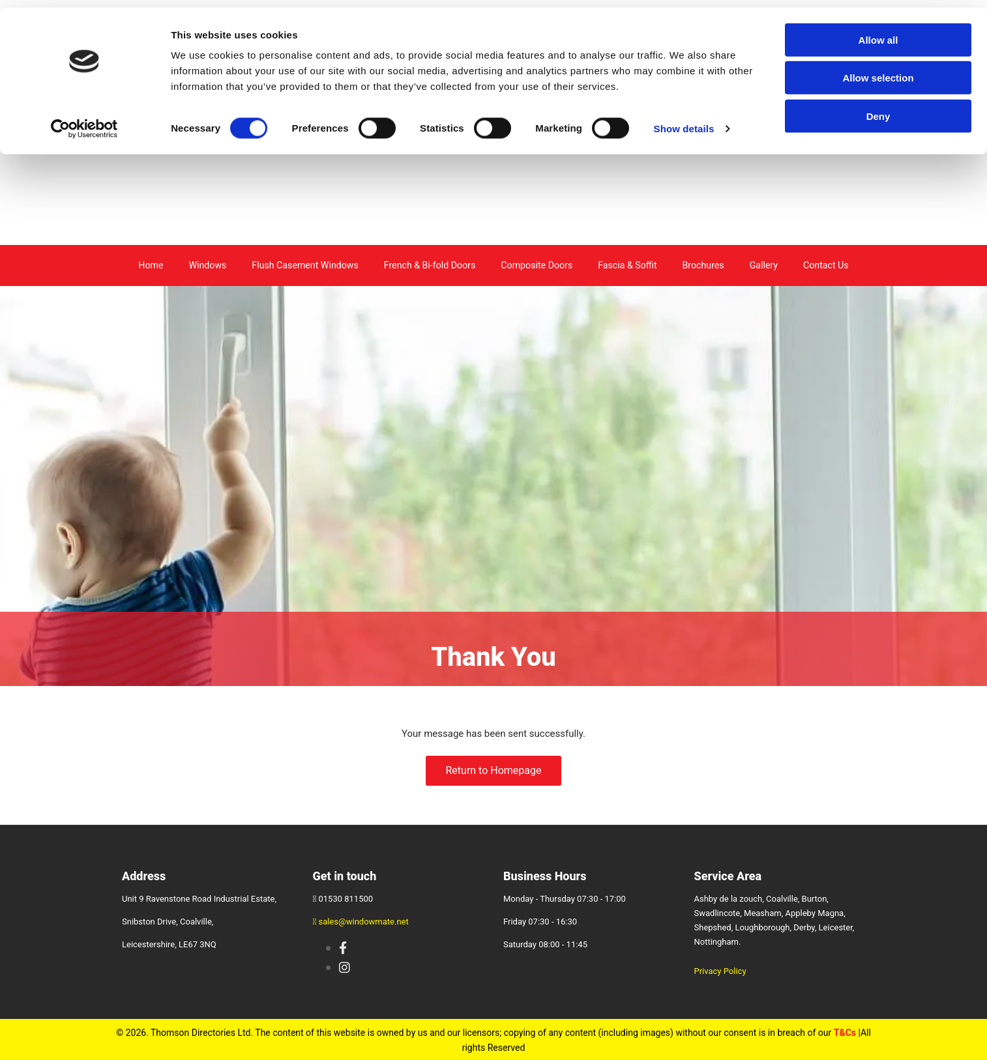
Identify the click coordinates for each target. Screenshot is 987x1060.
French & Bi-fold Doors (429, 264)
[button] (493, 769)
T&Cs (845, 1031)
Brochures (702, 264)
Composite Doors (536, 264)
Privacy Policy (720, 970)
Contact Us (825, 264)
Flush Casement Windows (305, 264)
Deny (878, 108)
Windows (208, 264)
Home (151, 264)
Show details (684, 120)
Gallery (763, 264)
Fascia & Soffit (627, 264)
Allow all (878, 32)
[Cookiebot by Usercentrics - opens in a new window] (84, 121)
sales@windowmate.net (364, 920)
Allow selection (877, 70)
